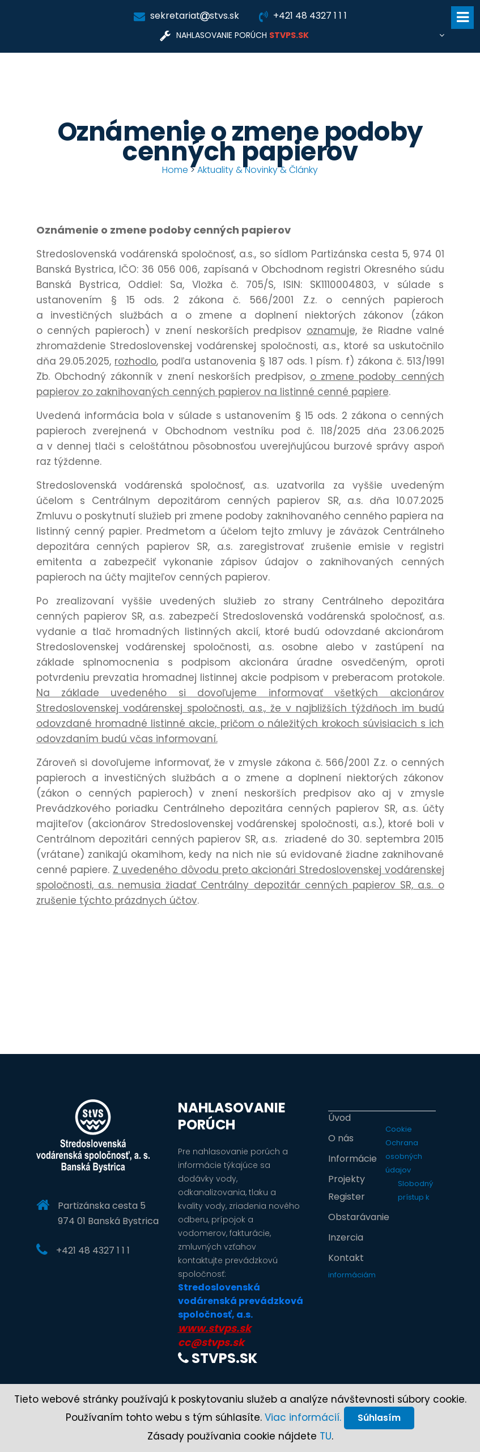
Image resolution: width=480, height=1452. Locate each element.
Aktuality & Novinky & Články (258, 169)
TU (326, 1436)
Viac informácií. (302, 1417)
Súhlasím (379, 1417)
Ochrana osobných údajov (403, 1156)
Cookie (398, 1129)
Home (175, 169)
